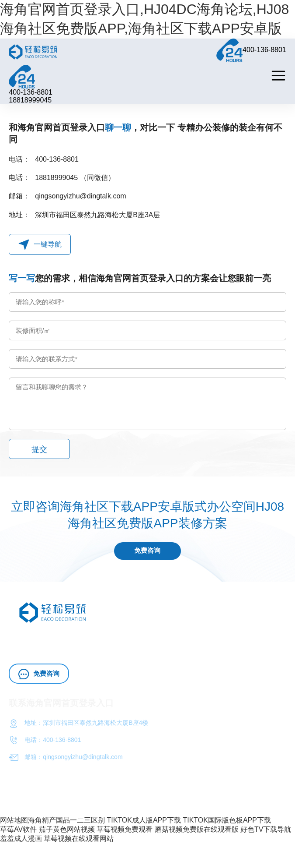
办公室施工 (203, 638)
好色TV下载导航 (265, 829)
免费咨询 (148, 551)
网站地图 (14, 820)
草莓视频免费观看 (125, 829)
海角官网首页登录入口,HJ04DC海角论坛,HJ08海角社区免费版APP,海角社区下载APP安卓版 (144, 18)
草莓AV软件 (18, 829)
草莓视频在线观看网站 (79, 839)
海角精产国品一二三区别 (66, 820)
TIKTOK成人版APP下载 (144, 820)
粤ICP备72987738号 (37, 803)
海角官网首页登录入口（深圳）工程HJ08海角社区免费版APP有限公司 (168, 795)
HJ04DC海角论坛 (54, 649)
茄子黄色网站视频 (67, 829)
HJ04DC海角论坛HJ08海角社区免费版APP (124, 638)
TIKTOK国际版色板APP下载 (227, 820)
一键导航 (40, 244)
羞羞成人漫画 (21, 839)
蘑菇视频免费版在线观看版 (197, 829)
